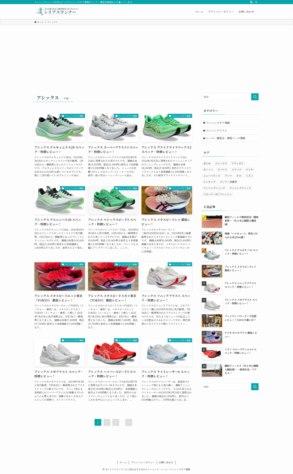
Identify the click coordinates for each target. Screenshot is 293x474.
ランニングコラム (216, 130)
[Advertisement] (146, 53)
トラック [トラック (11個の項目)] (236, 169)
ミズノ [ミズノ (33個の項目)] (249, 176)
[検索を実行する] (255, 96)
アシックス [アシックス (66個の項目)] (221, 163)
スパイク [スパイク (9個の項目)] (222, 169)
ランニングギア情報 (218, 123)
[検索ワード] (230, 96)
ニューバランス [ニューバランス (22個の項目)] (211, 176)
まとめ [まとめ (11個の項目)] (207, 163)
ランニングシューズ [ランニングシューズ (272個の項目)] (214, 188)
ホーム (123, 462)
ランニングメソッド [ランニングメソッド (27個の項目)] (240, 188)
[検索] (256, 2)
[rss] (251, 2)
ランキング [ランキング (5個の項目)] (209, 182)
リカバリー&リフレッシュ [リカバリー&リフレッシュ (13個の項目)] (217, 194)
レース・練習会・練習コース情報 (225, 138)
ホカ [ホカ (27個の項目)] (238, 176)
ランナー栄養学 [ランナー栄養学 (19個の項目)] (228, 182)
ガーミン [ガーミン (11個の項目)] (208, 169)
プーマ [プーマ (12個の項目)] (228, 176)
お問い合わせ (166, 462)
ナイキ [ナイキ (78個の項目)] (249, 169)
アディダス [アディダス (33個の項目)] (237, 163)
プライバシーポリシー (143, 462)
